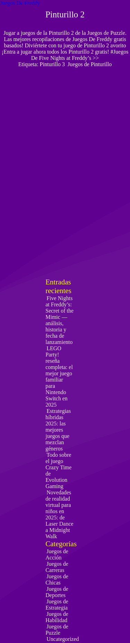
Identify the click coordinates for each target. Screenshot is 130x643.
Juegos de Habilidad (56, 617)
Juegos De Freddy (20, 3)
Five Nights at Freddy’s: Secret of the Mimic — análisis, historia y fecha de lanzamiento (59, 320)
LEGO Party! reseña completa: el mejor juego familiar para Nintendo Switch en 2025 (59, 376)
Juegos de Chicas (56, 579)
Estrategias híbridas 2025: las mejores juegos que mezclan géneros (58, 430)
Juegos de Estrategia (56, 604)
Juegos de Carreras (56, 567)
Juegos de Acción (56, 554)
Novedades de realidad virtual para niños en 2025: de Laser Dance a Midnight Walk (59, 514)
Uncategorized (62, 639)
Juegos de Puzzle (56, 630)
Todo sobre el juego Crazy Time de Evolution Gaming (58, 470)
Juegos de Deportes (56, 592)
